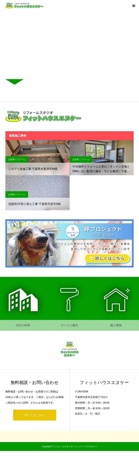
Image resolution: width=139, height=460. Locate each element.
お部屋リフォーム (16, 159)
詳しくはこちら (35, 414)
